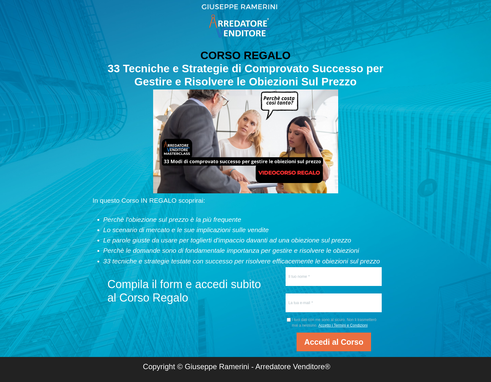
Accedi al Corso (334, 342)
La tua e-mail (299, 303)
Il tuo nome (297, 276)
